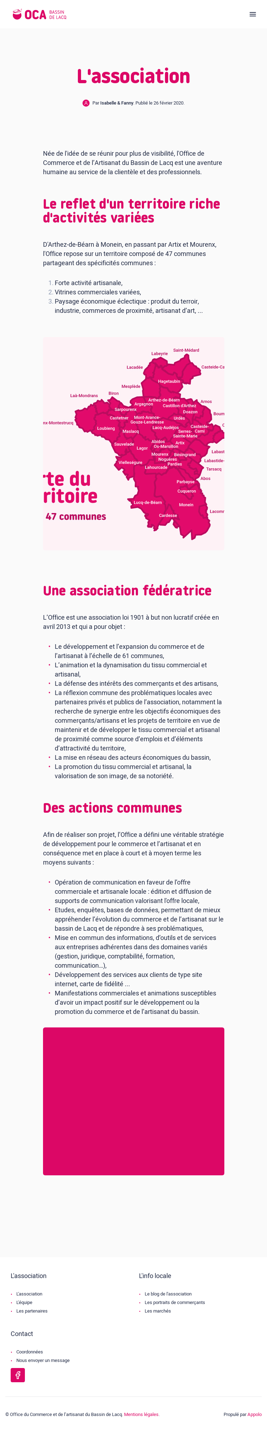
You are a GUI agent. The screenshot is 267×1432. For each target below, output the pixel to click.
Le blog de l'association (168, 1294)
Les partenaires (32, 1311)
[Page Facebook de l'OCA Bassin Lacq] (18, 1375)
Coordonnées (29, 1351)
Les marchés (158, 1311)
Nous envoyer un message (43, 1360)
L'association (29, 1294)
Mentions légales (141, 1414)
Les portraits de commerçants (175, 1302)
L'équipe (24, 1302)
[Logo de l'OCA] (39, 14)
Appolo (254, 1414)
